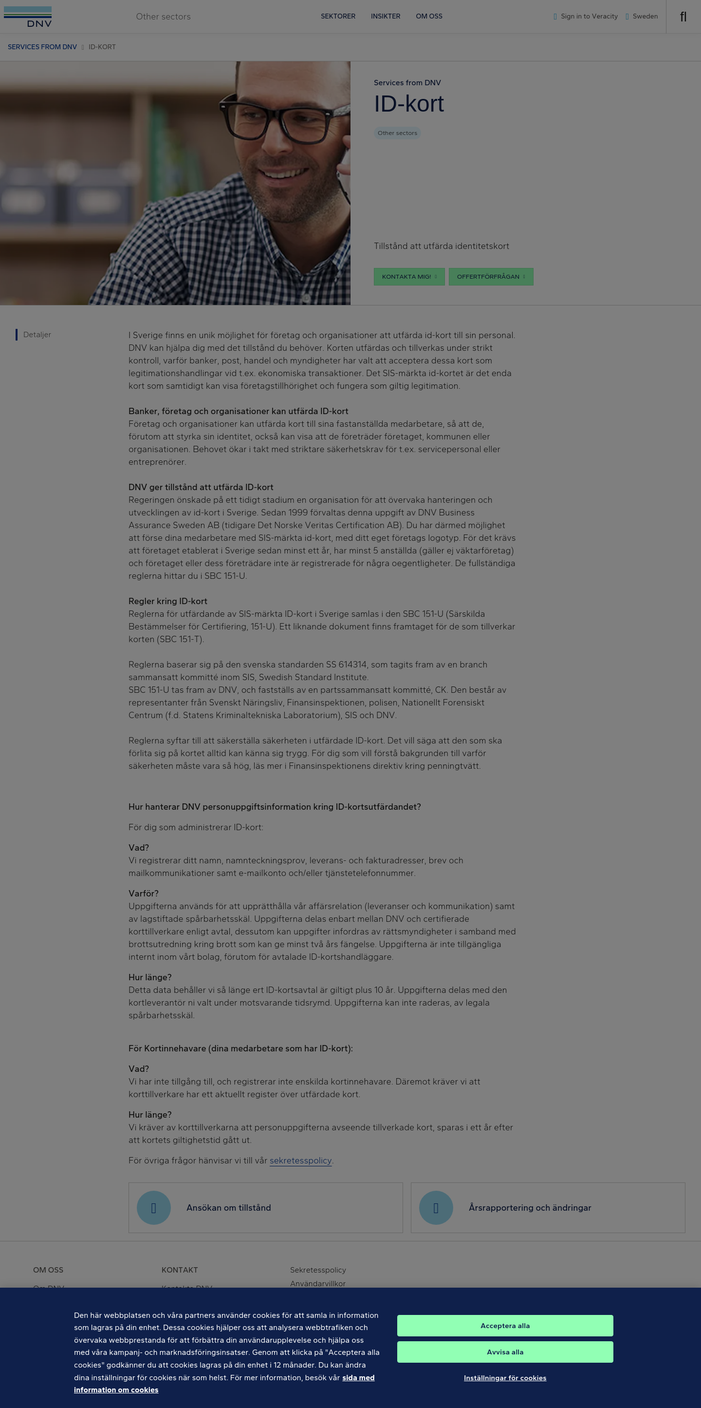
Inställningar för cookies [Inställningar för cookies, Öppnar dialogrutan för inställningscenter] (505, 1384)
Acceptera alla (505, 1332)
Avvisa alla (505, 1358)
